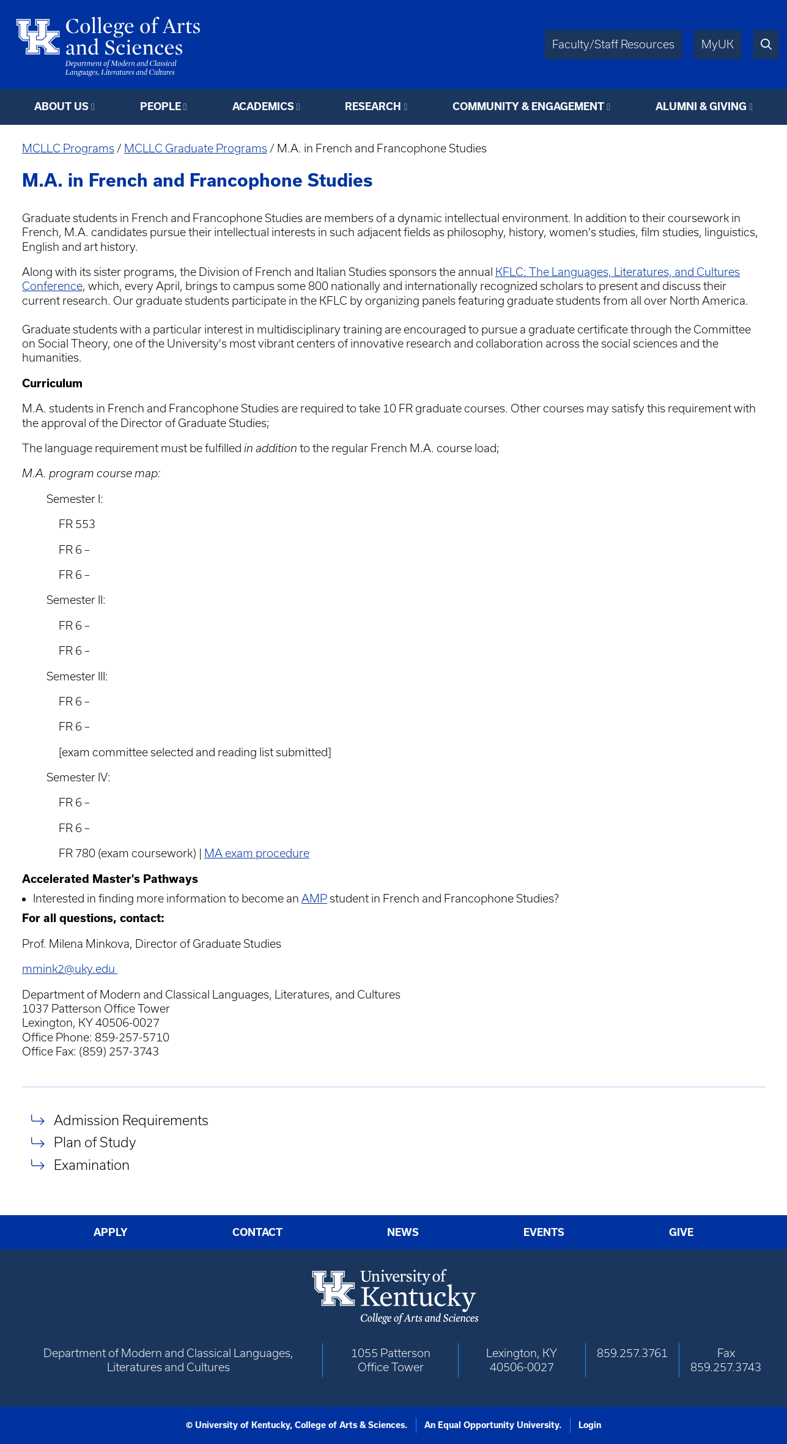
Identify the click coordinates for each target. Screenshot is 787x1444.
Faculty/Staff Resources (613, 44)
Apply (111, 1232)
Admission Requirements (131, 1120)
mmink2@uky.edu (69, 968)
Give (681, 1232)
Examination (92, 1164)
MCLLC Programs (68, 148)
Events (543, 1232)
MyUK (717, 44)
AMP (314, 898)
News (403, 1232)
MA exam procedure (256, 853)
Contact (257, 1232)
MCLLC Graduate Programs (195, 148)
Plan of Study (95, 1142)
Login (589, 1425)
